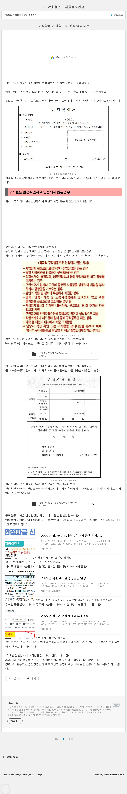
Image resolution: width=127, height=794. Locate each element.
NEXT (70, 749)
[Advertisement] (63, 57)
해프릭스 (12, 713)
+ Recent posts (10, 767)
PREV (56, 749)
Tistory (106, 785)
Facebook (24, 785)
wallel (122, 785)
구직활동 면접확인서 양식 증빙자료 (20, 15)
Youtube (32, 785)
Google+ (39, 785)
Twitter (16, 785)
